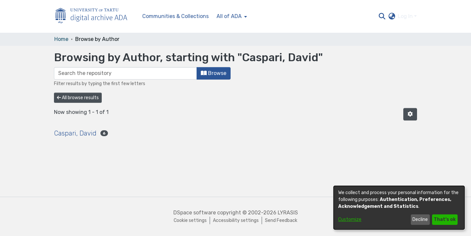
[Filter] (125, 73)
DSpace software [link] (194, 212)
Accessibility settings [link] (236, 220)
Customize (349, 219)
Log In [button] (406, 16)
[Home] (95, 16)
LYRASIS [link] (288, 212)
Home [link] (61, 39)
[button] (382, 16)
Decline (420, 219)
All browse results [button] (78, 97)
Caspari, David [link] (75, 133)
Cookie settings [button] (190, 220)
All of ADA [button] (229, 16)
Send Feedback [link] (281, 220)
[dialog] (399, 207)
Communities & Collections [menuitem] (175, 16)
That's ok (445, 219)
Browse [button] (213, 73)
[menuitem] (231, 16)
